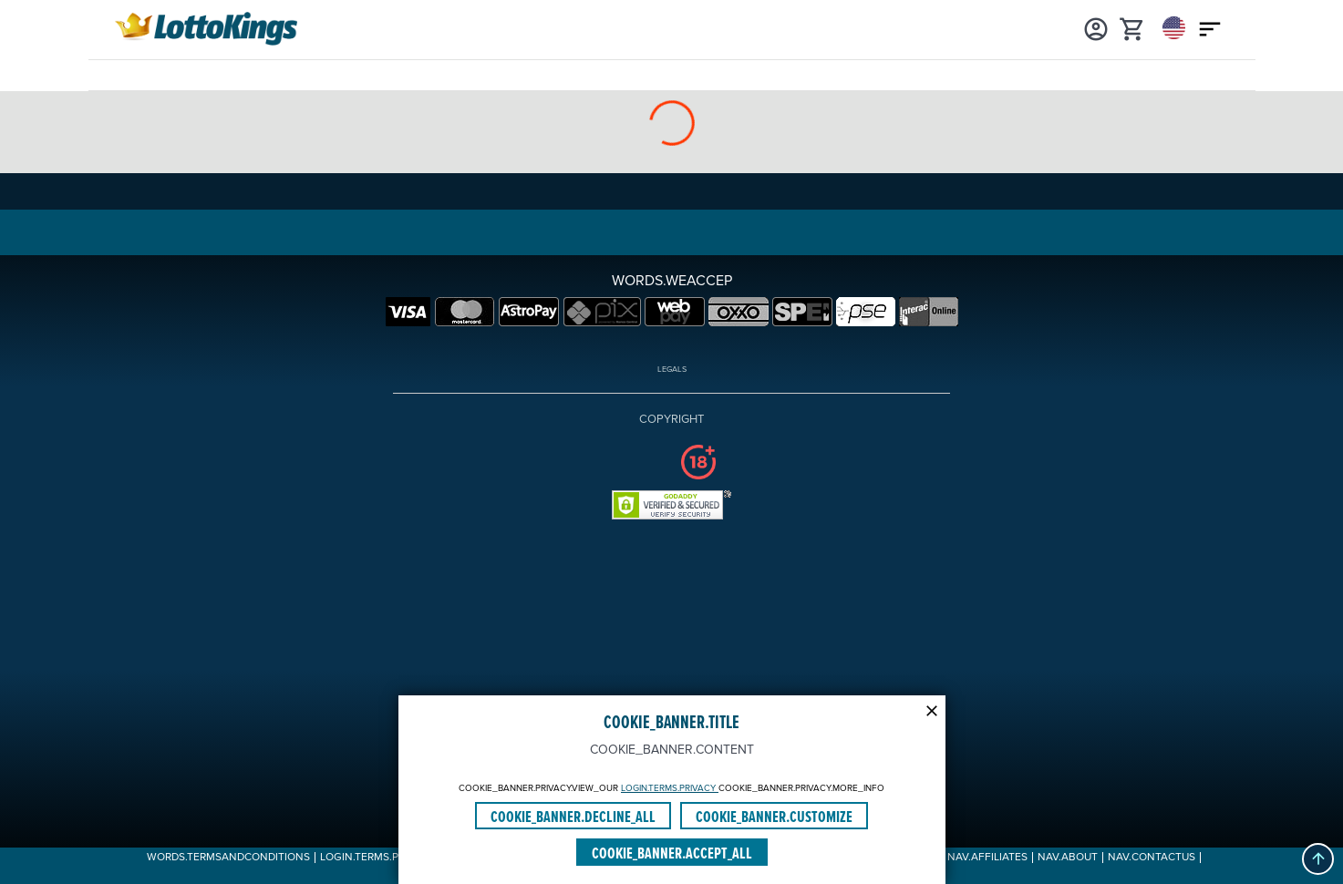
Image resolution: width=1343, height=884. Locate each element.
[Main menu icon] (1210, 27)
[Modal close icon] (932, 709)
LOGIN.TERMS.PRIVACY (669, 788)
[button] (1318, 859)
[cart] (1132, 27)
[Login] (1096, 27)
